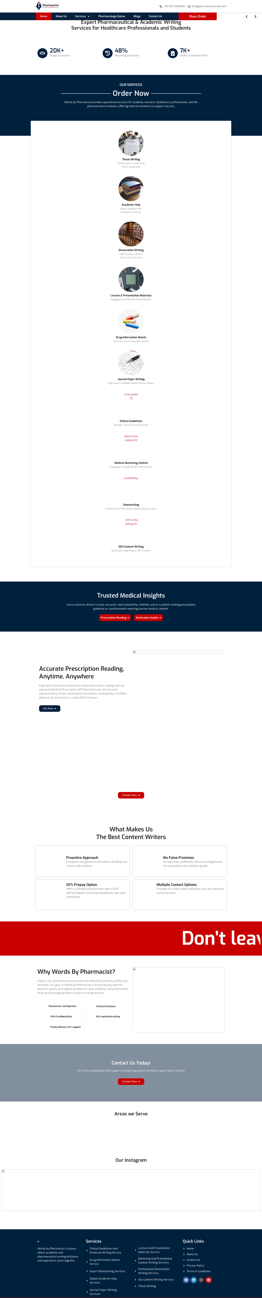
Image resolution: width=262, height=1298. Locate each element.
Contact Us (155, 16)
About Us (61, 16)
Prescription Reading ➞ (115, 617)
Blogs (137, 16)
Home (43, 16)
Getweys (219, 1290)
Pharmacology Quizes (111, 16)
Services (82, 16)
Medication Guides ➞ (148, 617)
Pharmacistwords (62, 1290)
